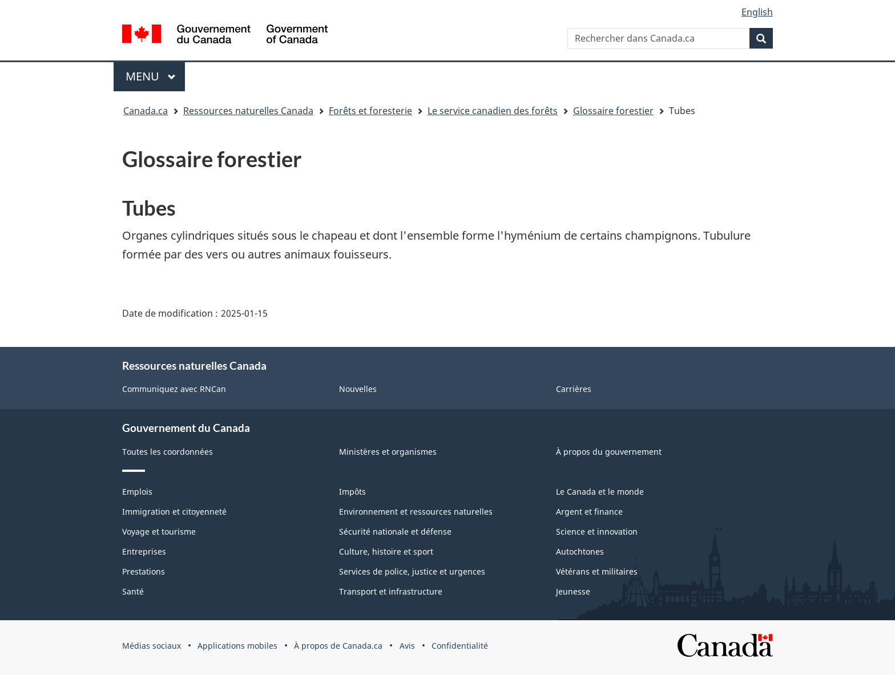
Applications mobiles (237, 645)
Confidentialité (460, 645)
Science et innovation (597, 531)
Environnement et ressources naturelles (416, 511)
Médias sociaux (151, 645)
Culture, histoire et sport (386, 551)
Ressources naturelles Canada (248, 110)
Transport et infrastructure (390, 591)
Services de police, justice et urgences (412, 571)
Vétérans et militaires (597, 571)
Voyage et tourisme (159, 531)
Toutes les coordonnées (167, 451)
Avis (407, 645)
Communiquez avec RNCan (174, 388)
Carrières (573, 388)
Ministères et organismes (388, 451)
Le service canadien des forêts (493, 110)
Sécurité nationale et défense (395, 531)
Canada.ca (145, 110)
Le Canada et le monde (600, 491)
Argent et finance (589, 511)
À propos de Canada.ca (338, 645)
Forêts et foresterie (370, 110)
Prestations (143, 571)
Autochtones (580, 551)
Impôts (352, 491)
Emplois (137, 491)
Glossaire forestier (613, 110)
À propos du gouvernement (609, 451)
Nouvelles (358, 388)
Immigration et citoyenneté (174, 511)
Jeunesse (573, 591)
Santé (133, 591)
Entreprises (144, 551)
